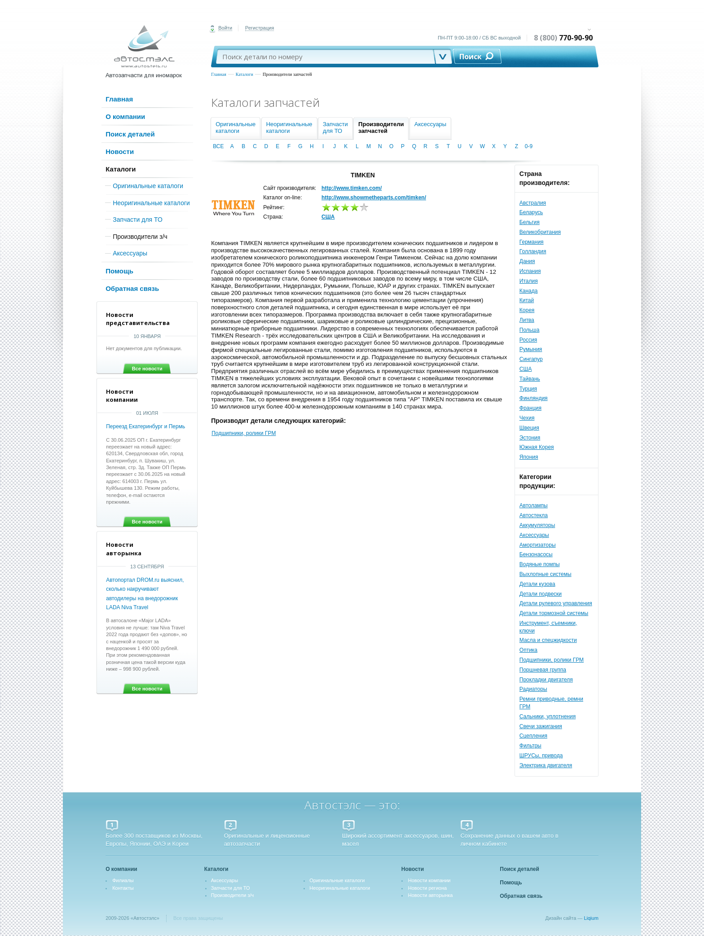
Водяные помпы (539, 564)
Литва (526, 320)
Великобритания (540, 232)
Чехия (527, 418)
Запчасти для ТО (138, 219)
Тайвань (529, 379)
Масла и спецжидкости (548, 640)
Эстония (530, 438)
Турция (528, 389)
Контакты (123, 888)
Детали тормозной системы (553, 613)
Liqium (591, 918)
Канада (528, 291)
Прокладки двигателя (546, 680)
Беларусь (531, 212)
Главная (218, 74)
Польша (529, 330)
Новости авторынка (430, 895)
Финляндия (533, 398)
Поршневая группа (542, 670)
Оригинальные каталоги (148, 185)
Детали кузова (537, 584)
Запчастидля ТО (335, 127)
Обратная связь (132, 288)
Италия (528, 281)
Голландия (532, 251)
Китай (526, 300)
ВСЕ (218, 146)
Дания (527, 261)
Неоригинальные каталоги (151, 203)
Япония (528, 457)
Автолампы (533, 505)
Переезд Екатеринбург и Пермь (145, 426)
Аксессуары (130, 253)
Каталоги (244, 74)
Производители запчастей (287, 74)
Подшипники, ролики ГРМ (551, 660)
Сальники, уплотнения (547, 716)
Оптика (528, 650)
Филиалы (123, 880)
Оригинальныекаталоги (235, 127)
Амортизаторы (537, 545)
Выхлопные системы (545, 574)
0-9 (528, 146)
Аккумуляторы (537, 525)
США (525, 369)
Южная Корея (536, 447)
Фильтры (530, 746)
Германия (531, 242)
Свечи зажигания (540, 726)
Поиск (470, 57)
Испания (530, 271)
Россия (528, 340)
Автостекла (533, 515)
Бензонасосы (536, 554)
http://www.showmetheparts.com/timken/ (373, 197)
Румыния (530, 349)
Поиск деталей (130, 134)
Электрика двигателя (545, 765)
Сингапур (531, 359)
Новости (120, 151)
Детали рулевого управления (555, 603)
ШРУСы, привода (541, 755)
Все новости (147, 368)
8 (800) (563, 38)
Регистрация (259, 28)
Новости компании (429, 880)
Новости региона (427, 888)
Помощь (119, 271)
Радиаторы (533, 689)
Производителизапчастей (381, 127)
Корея (527, 310)
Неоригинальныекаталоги (289, 127)
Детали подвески (540, 594)
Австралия (532, 203)
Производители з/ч (140, 236)
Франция (530, 408)
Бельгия (529, 222)
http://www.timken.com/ (351, 188)
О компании (125, 116)
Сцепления (533, 736)
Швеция (529, 428)
